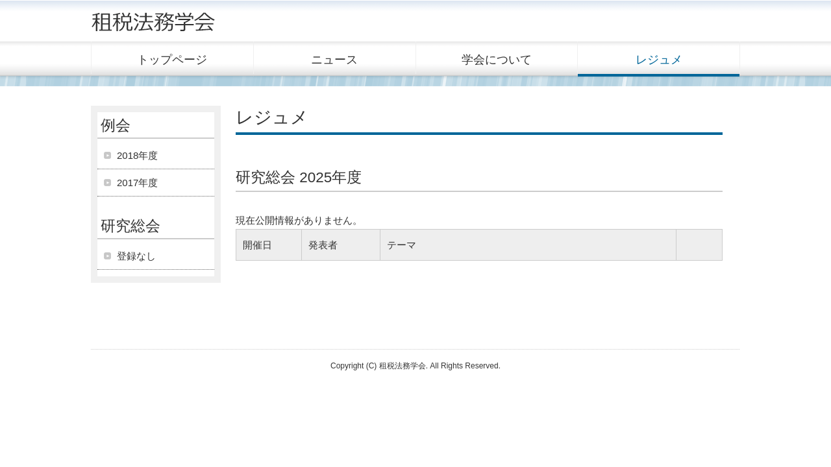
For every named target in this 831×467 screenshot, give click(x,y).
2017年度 (137, 182)
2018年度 (137, 155)
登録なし (136, 255)
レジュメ (659, 59)
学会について (497, 59)
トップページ (172, 59)
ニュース (334, 59)
